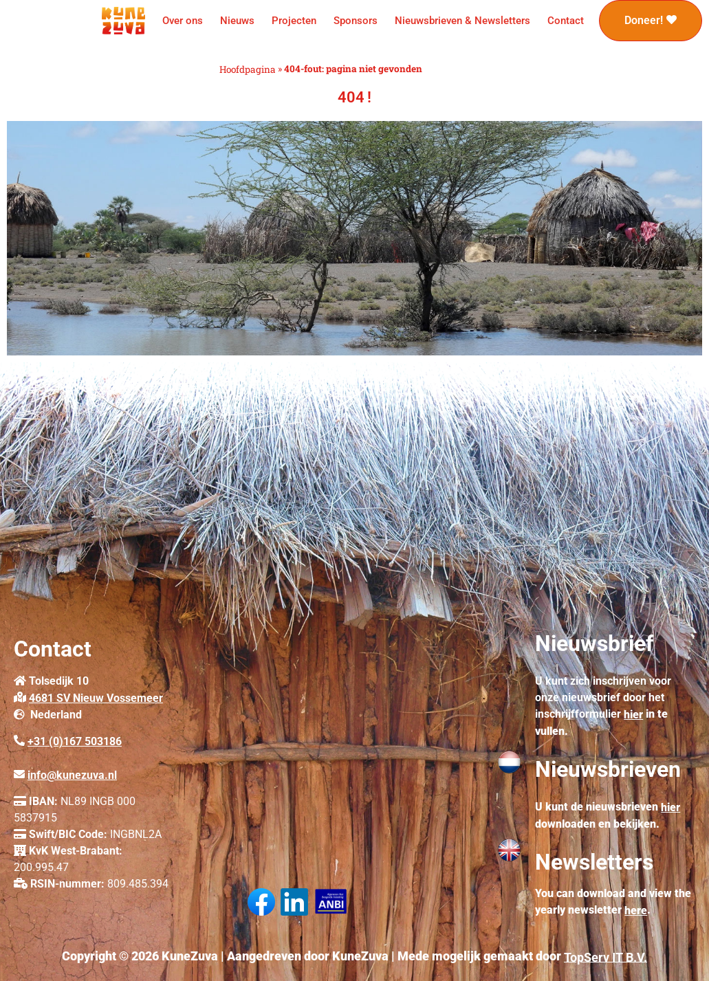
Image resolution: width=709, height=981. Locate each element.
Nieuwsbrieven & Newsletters (462, 20)
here (635, 910)
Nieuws (237, 20)
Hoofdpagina (247, 69)
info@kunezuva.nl (72, 775)
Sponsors (356, 20)
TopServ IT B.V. (605, 956)
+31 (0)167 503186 (75, 741)
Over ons (182, 20)
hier (633, 714)
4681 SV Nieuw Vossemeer (96, 698)
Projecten (294, 20)
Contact (565, 20)
